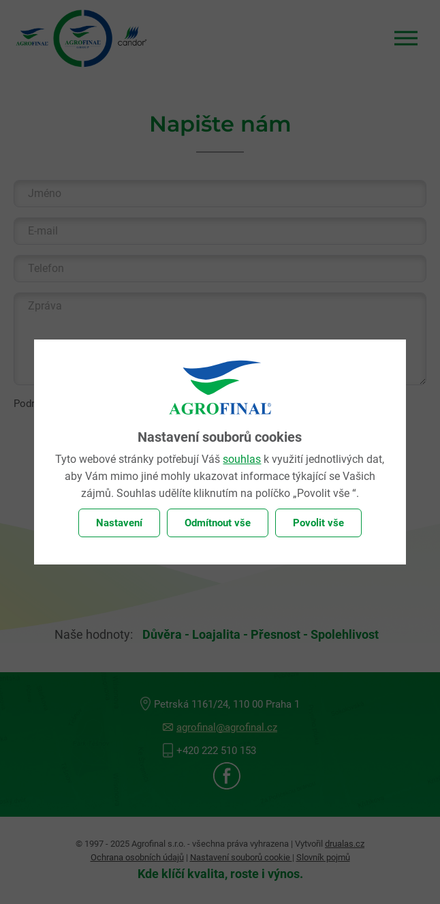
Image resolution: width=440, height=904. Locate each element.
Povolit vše (318, 523)
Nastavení (119, 523)
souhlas (242, 459)
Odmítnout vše (218, 523)
